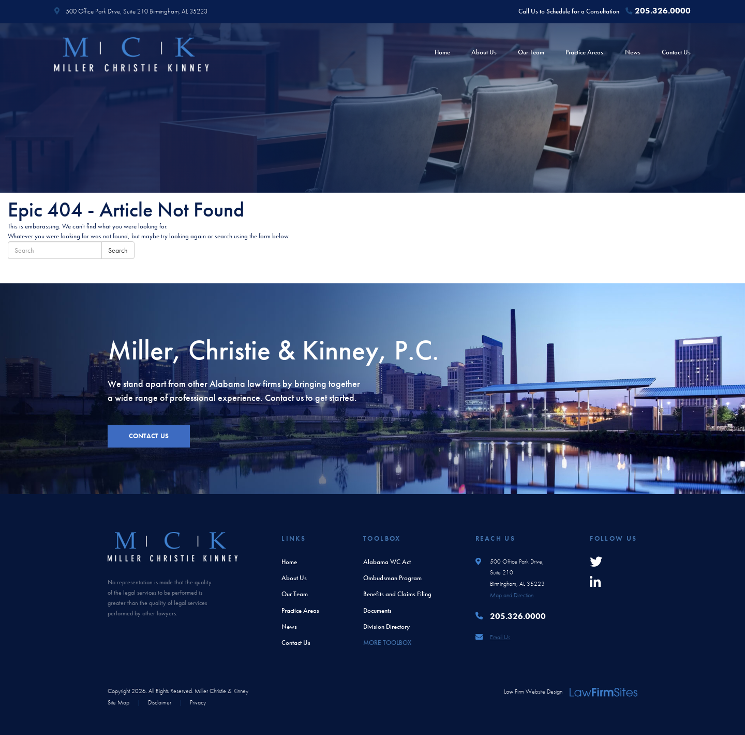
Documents (377, 610)
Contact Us (676, 52)
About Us (484, 52)
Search (118, 250)
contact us (149, 435)
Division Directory (386, 626)
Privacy (198, 702)
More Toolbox (387, 642)
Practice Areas (584, 52)
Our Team (531, 52)
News (632, 52)
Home (442, 52)
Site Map (118, 702)
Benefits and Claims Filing (397, 593)
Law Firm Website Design (533, 691)
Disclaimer (159, 702)
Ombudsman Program (392, 577)
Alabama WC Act (387, 561)
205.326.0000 (663, 10)
